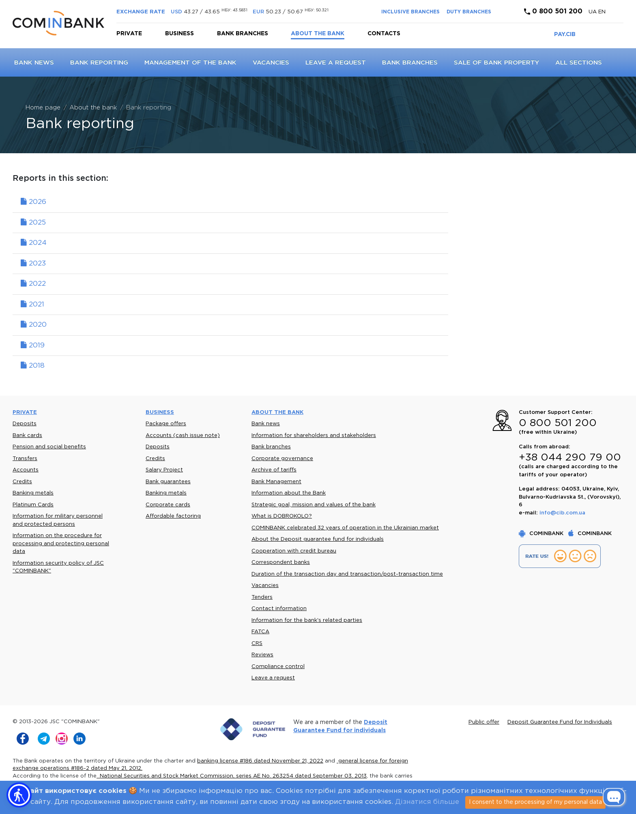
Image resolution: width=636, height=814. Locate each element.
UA (593, 12)
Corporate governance (282, 458)
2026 (33, 202)
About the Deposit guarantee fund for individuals (317, 539)
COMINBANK (542, 533)
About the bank (317, 33)
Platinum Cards (33, 505)
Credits (22, 482)
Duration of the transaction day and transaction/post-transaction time (347, 574)
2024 (34, 243)
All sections (578, 62)
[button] (19, 795)
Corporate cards (168, 505)
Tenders (262, 597)
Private (129, 33)
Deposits (25, 424)
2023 (33, 264)
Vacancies (271, 62)
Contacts (383, 33)
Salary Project (164, 470)
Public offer (483, 722)
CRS (256, 643)
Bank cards (27, 435)
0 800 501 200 (553, 12)
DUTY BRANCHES (469, 12)
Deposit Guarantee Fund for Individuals (559, 722)
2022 (33, 284)
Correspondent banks (280, 562)
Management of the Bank (190, 62)
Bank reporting (99, 62)
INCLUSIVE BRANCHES (410, 12)
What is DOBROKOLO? (281, 516)
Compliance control (278, 666)
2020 (34, 325)
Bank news (34, 62)
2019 (33, 346)
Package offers (166, 424)
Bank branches (242, 33)
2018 (33, 366)
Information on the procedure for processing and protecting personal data (61, 543)
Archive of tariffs (274, 470)
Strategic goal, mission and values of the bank (313, 505)
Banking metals (33, 493)
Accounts (26, 470)
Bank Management (276, 482)
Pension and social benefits (49, 447)
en (602, 12)
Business (179, 33)
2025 (33, 223)
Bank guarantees (168, 482)
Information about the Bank (288, 493)
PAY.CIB (565, 34)
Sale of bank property (496, 62)
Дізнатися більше (427, 802)
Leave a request (335, 62)
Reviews (262, 655)
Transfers (25, 458)
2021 (32, 305)
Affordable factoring (173, 516)
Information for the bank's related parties (306, 620)
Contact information (279, 608)
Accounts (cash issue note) (183, 435)
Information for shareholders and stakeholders (313, 435)
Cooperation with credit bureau (293, 551)
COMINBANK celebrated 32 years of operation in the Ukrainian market (345, 528)
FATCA (260, 632)
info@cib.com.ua (562, 513)
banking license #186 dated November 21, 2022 (260, 761)
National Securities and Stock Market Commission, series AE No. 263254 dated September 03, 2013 (232, 776)
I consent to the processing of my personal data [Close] (535, 802)
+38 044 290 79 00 (570, 457)
